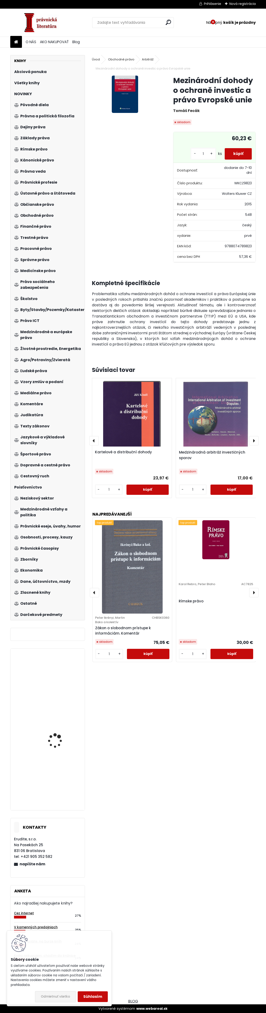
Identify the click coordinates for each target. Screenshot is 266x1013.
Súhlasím (92, 996)
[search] (168, 22)
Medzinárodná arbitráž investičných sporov (212, 455)
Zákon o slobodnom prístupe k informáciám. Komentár (123, 630)
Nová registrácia (242, 3)
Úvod (96, 59)
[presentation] (94, 440)
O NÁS (31, 41)
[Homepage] (16, 42)
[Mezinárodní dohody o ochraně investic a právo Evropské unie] (125, 94)
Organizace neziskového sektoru (61, 727)
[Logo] (42, 22)
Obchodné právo (121, 59)
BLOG (133, 1001)
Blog (76, 41)
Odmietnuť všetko (55, 996)
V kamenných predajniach (36, 927)
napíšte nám (32, 864)
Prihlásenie (212, 3)
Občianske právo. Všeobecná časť (55, 786)
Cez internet (24, 913)
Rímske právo (191, 601)
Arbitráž (148, 59)
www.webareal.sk (152, 1008)
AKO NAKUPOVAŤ (54, 41)
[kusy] (201, 154)
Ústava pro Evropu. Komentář (56, 686)
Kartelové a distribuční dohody (123, 452)
